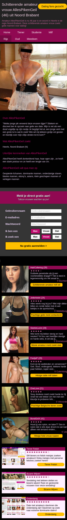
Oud (17, 39)
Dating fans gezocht (52, 6)
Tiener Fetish (50, 464)
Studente (37, 32)
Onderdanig (50, 514)
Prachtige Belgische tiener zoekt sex (46, 405)
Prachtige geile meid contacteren (46, 315)
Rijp (6, 39)
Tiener (20, 32)
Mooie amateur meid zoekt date (46, 345)
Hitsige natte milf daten (46, 375)
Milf (51, 32)
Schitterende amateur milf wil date (46, 285)
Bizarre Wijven (51, 489)
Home (7, 32)
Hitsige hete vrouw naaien (46, 436)
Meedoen (32, 39)
